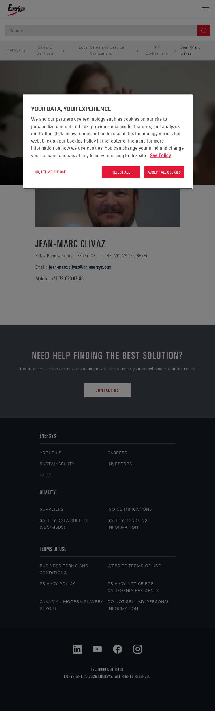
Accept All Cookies (164, 172)
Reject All (121, 172)
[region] (108, 141)
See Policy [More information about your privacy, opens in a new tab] (160, 155)
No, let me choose (50, 172)
